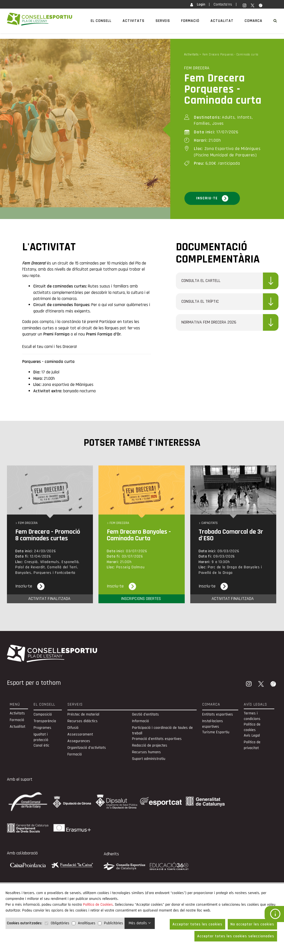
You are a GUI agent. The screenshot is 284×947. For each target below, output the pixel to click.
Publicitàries (113, 923)
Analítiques (86, 923)
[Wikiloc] (273, 684)
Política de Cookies (98, 904)
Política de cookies (252, 727)
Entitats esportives (217, 714)
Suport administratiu (148, 758)
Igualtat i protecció (41, 737)
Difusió (72, 727)
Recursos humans (146, 752)
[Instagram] (249, 684)
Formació (190, 20)
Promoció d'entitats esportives (157, 738)
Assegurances (78, 741)
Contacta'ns (223, 4)
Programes (42, 727)
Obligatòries (60, 923)
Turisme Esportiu (215, 732)
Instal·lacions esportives (212, 724)
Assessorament (80, 734)
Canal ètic (41, 745)
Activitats (133, 20)
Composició (43, 714)
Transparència (45, 721)
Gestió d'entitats (145, 714)
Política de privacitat (252, 745)
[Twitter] (261, 684)
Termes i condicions (252, 716)
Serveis (163, 20)
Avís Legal (252, 735)
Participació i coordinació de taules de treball (162, 730)
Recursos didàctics (82, 721)
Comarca (253, 20)
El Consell (101, 20)
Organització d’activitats (86, 747)
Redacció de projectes (149, 745)
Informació (140, 721)
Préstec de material (83, 714)
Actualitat (222, 20)
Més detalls (140, 923)
